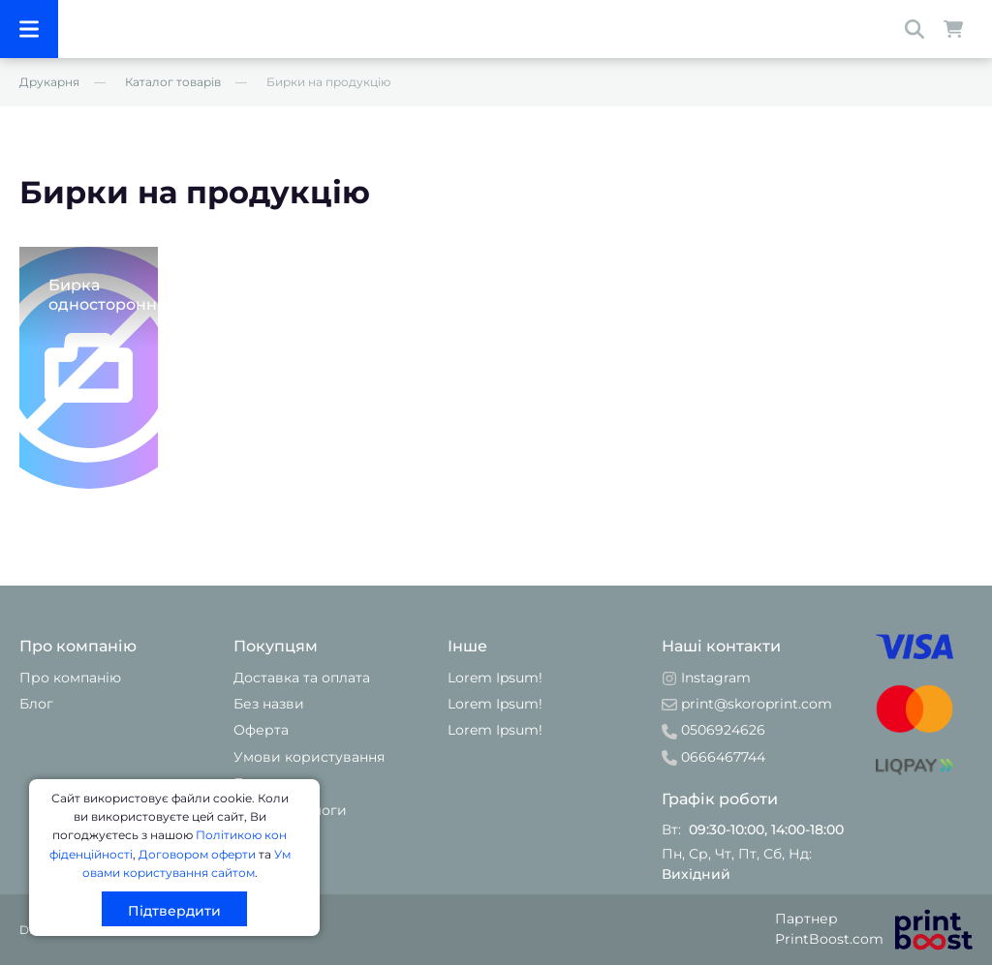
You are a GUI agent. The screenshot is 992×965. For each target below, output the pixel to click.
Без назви (268, 703)
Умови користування (309, 757)
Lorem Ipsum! (495, 677)
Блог (36, 703)
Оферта (261, 730)
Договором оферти (197, 854)
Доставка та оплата (301, 677)
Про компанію (70, 677)
